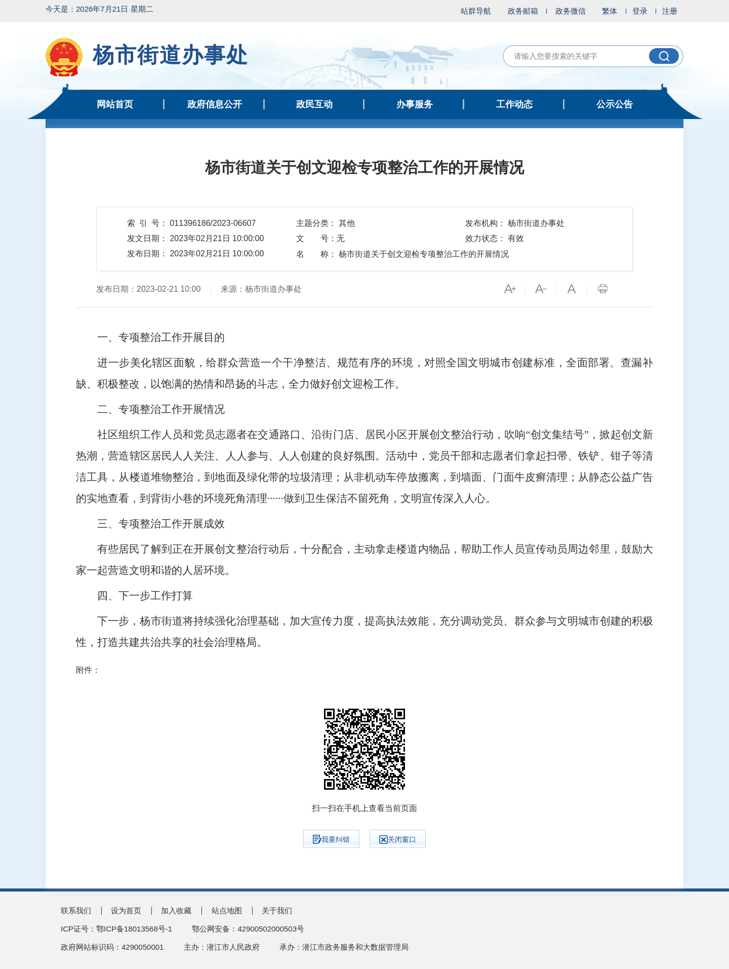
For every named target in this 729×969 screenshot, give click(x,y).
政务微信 (570, 11)
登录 (639, 11)
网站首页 (115, 104)
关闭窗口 (397, 839)
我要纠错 (331, 839)
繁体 (609, 11)
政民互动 (314, 104)
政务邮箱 (523, 11)
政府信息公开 (214, 104)
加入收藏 (176, 910)
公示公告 (614, 104)
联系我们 (76, 910)
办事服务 (414, 104)
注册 (669, 11)
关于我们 (277, 910)
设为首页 (126, 910)
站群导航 (476, 11)
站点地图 (227, 910)
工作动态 (514, 104)
